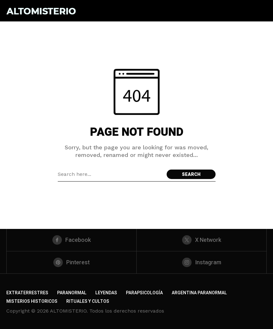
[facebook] (71, 240)
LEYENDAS (106, 293)
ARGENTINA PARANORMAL (199, 293)
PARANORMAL (71, 293)
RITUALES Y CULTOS (87, 301)
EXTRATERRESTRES (27, 293)
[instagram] (201, 262)
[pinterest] (71, 262)
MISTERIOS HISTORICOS (31, 301)
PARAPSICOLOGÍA (144, 293)
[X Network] (201, 240)
